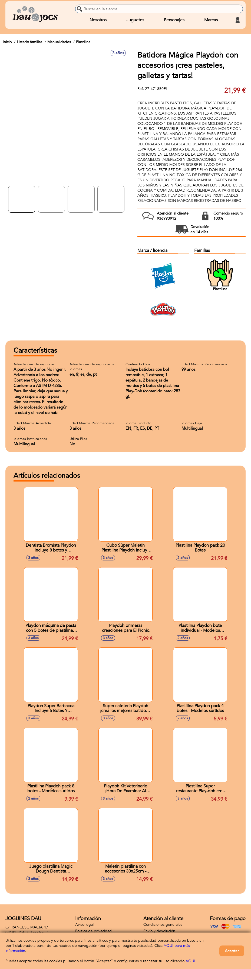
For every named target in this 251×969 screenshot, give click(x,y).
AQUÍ (190, 961)
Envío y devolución (159, 931)
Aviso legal (84, 924)
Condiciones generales (162, 924)
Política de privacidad (93, 931)
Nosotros (98, 20)
